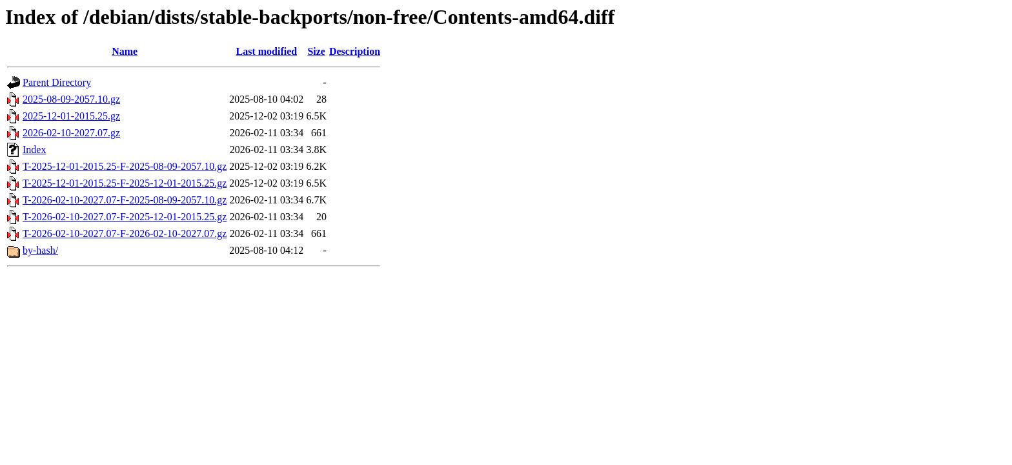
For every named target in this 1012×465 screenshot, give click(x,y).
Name (124, 51)
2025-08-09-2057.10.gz (71, 99)
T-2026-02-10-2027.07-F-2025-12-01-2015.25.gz (125, 216)
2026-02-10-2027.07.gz (71, 132)
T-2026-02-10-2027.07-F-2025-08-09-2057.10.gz (125, 199)
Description (354, 51)
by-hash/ (40, 250)
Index (34, 149)
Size (316, 51)
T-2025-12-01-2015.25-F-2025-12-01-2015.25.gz (125, 183)
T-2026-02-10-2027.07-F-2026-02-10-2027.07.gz (125, 233)
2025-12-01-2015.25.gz (71, 115)
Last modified (266, 51)
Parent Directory (57, 82)
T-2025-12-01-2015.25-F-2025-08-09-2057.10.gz (125, 166)
